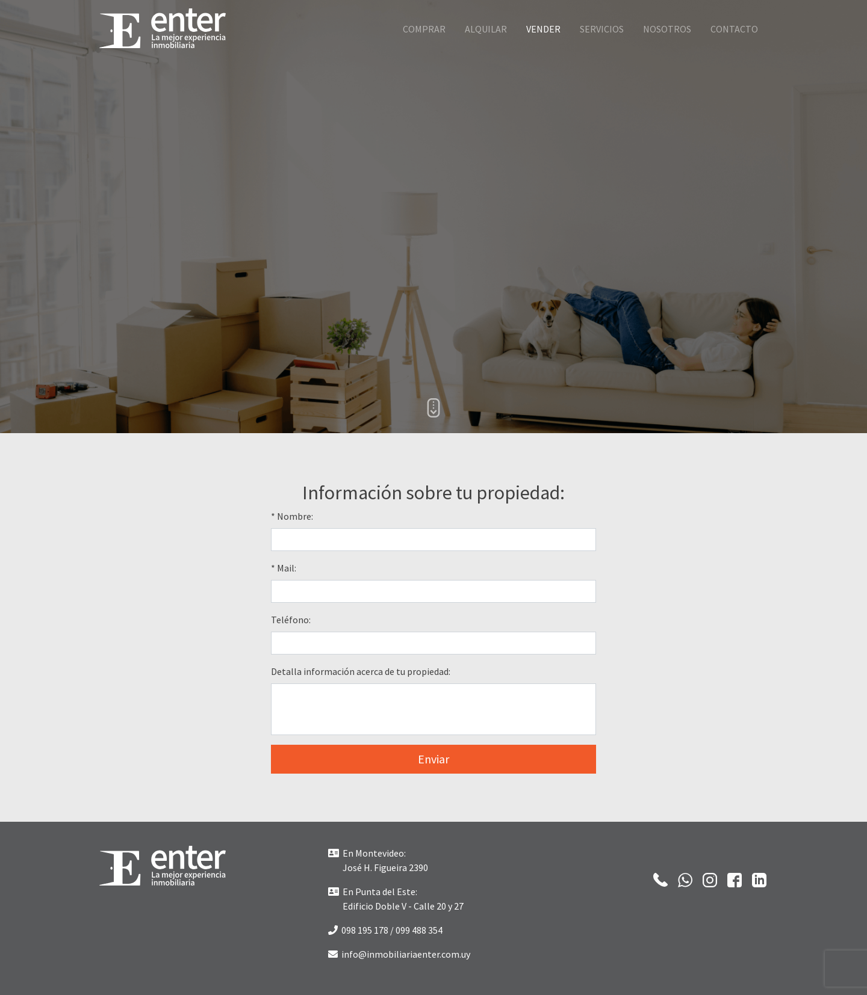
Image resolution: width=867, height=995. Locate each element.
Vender (543, 29)
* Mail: (283, 568)
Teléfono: (291, 620)
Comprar (424, 29)
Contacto (734, 29)
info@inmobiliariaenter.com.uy (399, 954)
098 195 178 (358, 930)
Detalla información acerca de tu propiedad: (360, 671)
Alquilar (486, 29)
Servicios (602, 29)
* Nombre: (292, 516)
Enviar (433, 758)
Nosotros (667, 29)
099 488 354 (419, 930)
